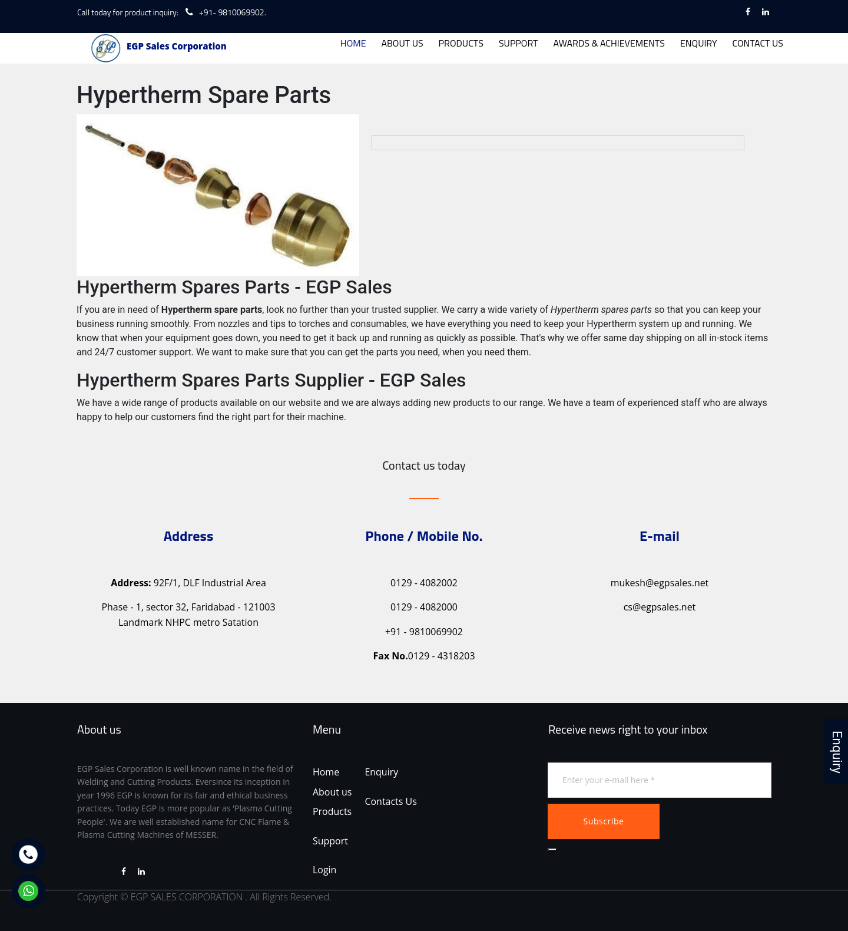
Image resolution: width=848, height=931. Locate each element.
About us (332, 791)
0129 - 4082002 (424, 582)
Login (325, 869)
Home (326, 771)
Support (330, 840)
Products (332, 810)
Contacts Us (391, 800)
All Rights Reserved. (291, 896)
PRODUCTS (461, 43)
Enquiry (382, 771)
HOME (353, 43)
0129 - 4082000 (424, 606)
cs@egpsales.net (660, 606)
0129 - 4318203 (424, 655)
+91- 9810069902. (232, 12)
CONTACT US (757, 43)
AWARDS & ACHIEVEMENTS (609, 43)
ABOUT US (402, 43)
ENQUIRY (698, 43)
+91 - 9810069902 (424, 631)
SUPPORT (518, 43)
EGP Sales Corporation (177, 46)
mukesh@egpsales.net (659, 582)
